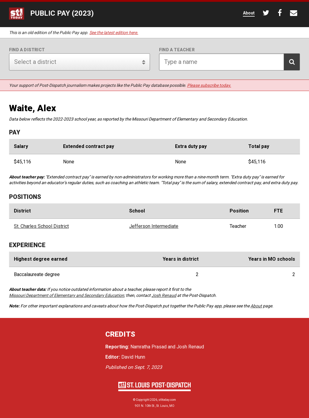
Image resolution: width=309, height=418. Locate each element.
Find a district (27, 49)
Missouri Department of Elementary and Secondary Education (66, 295)
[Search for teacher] (229, 62)
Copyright (142, 399)
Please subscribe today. (209, 85)
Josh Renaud (163, 295)
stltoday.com (167, 399)
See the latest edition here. (113, 32)
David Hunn (133, 357)
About (256, 305)
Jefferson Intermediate (153, 226)
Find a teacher (177, 49)
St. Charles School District (41, 226)
